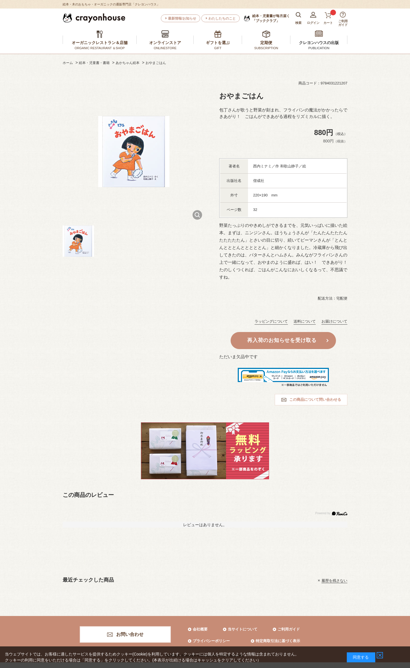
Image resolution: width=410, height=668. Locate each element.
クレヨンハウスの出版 (319, 42)
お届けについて (334, 321)
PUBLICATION (318, 48)
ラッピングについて (271, 321)
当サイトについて (242, 629)
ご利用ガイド (289, 629)
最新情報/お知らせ (182, 18)
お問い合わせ (130, 634)
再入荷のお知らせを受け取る (281, 340)
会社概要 (200, 629)
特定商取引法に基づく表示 (278, 641)
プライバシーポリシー (211, 641)
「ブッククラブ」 (271, 18)
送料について (305, 321)
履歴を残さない (334, 580)
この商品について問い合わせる (315, 399)
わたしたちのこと (222, 18)
